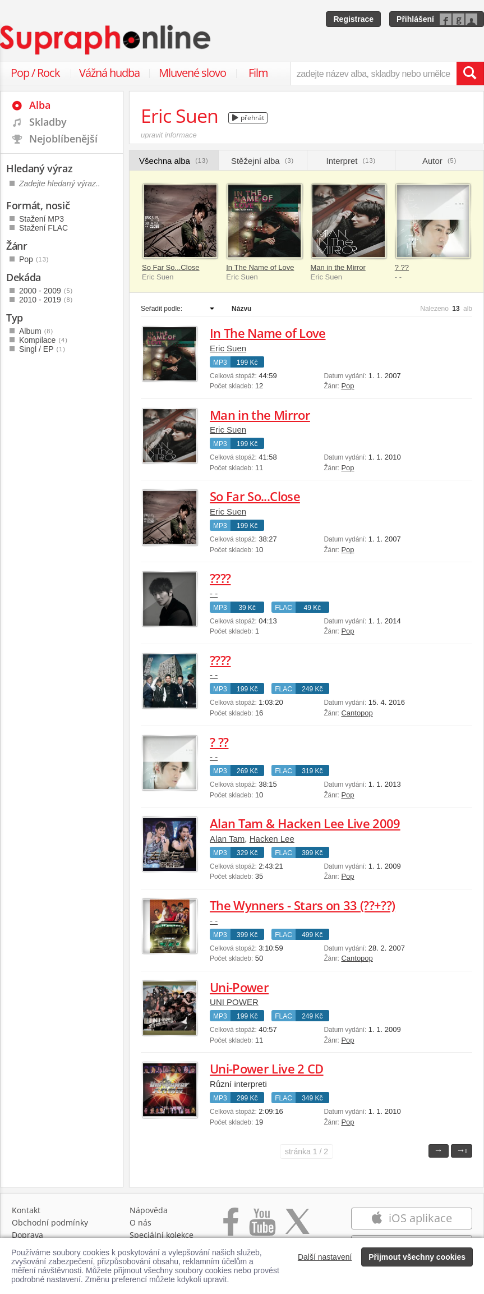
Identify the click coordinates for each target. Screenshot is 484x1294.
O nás (140, 1222)
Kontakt (26, 1210)
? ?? (402, 267)
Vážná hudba (109, 72)
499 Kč (312, 935)
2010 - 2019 (46, 299)
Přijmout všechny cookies (416, 1256)
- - (214, 593)
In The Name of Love (260, 267)
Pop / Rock (35, 72)
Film (258, 72)
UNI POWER (234, 1002)
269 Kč (247, 771)
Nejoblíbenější (63, 138)
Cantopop (356, 713)
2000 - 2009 (46, 290)
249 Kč (312, 689)
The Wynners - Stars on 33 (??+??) (302, 905)
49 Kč (312, 608)
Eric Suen (228, 348)
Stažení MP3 (41, 218)
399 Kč (312, 853)
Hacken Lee (272, 838)
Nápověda (149, 1210)
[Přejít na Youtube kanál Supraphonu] (262, 1227)
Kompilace (43, 340)
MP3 (220, 362)
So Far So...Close (171, 267)
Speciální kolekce (161, 1234)
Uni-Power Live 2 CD (266, 1068)
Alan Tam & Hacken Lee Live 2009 (305, 823)
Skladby (48, 122)
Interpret (351, 161)
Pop (347, 386)
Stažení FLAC (43, 227)
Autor (439, 161)
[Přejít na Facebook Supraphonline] (230, 1227)
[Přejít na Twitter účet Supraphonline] (297, 1227)
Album (36, 331)
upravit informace (169, 135)
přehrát (248, 117)
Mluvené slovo (192, 72)
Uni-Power (239, 987)
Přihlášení (415, 19)
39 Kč (247, 608)
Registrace (353, 19)
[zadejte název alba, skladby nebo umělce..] (374, 73)
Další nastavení (325, 1256)
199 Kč (247, 362)
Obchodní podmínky (50, 1222)
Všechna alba (174, 161)
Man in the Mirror (338, 267)
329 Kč (247, 853)
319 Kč (312, 771)
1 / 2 (306, 1151)
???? (220, 578)
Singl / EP (42, 349)
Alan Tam (227, 838)
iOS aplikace (411, 1218)
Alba (39, 105)
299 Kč (247, 1098)
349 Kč (312, 1098)
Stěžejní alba (262, 161)
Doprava (27, 1234)
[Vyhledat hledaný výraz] (470, 73)
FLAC (283, 608)
